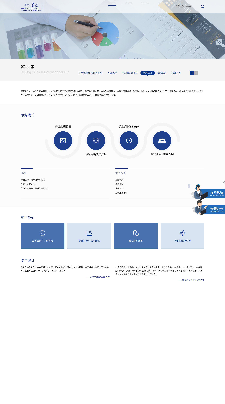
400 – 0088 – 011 (167, 383)
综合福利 (162, 73)
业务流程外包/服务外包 (90, 73)
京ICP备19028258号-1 (193, 391)
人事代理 (112, 73)
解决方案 (108, 9)
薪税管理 (147, 73)
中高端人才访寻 (130, 73)
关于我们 (161, 6)
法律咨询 (176, 73)
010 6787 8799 (163, 385)
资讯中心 (126, 6)
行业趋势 (143, 6)
